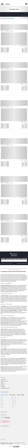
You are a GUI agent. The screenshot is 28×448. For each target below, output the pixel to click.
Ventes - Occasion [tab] (20, 394)
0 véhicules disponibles (10, 18)
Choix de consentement (9, 443)
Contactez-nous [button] (5, 421)
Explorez (2, 366)
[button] (14, 37)
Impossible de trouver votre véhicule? (22, 263)
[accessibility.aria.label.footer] (16, 446)
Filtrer (25, 13)
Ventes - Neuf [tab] (12, 394)
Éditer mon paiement (23, 15)
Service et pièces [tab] (4, 394)
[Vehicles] (14, 260)
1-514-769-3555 (7, 417)
